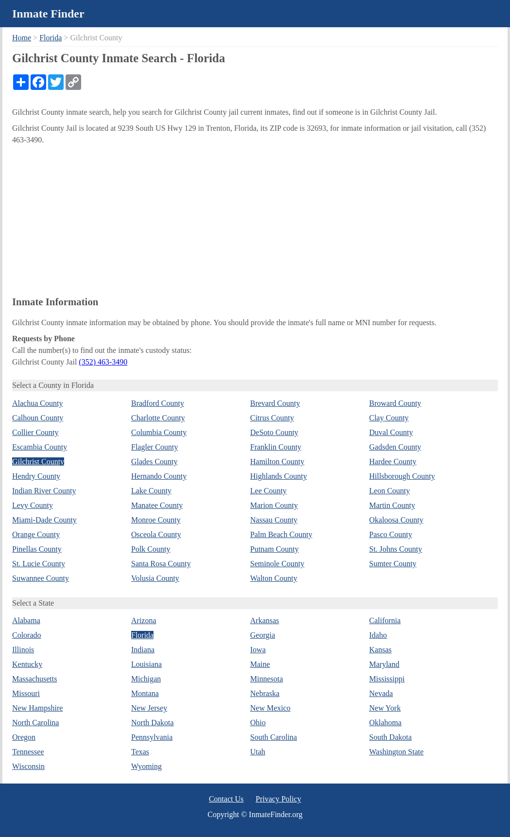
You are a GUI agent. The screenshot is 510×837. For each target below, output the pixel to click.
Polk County (150, 549)
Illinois (23, 649)
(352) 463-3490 (103, 362)
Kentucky (27, 664)
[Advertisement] (255, 219)
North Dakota (152, 722)
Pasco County (390, 534)
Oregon (23, 737)
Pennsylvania (151, 737)
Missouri (26, 693)
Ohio (258, 722)
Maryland (384, 664)
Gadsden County (395, 447)
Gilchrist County (38, 461)
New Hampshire (37, 708)
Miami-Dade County (44, 520)
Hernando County (159, 476)
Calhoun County (37, 418)
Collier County (35, 432)
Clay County (388, 418)
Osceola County (156, 534)
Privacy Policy (278, 799)
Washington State (396, 752)
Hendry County (36, 476)
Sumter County (392, 563)
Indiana (142, 649)
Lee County (268, 491)
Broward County (395, 403)
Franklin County (275, 447)
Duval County (391, 432)
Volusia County (155, 578)
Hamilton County (277, 461)
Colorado (26, 635)
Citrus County (272, 418)
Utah (257, 752)
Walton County (273, 578)
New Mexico (270, 708)
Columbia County (159, 432)
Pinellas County (37, 549)
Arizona (143, 620)
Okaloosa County (396, 520)
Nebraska (264, 693)
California (385, 620)
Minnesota (266, 679)
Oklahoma (385, 722)
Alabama (26, 620)
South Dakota (390, 737)
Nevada (381, 693)
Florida (50, 38)
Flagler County (154, 447)
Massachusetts (34, 679)
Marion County (274, 505)
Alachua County (37, 403)
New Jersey (149, 708)
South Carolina (273, 737)
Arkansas (264, 620)
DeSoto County (274, 432)
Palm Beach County (281, 534)
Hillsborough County (402, 476)
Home (21, 38)
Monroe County (156, 520)
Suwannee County (40, 578)
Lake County (151, 491)
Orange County (36, 534)
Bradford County (157, 403)
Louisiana (146, 664)
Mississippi (387, 679)
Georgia (262, 635)
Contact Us (226, 799)
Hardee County (392, 461)
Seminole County (277, 563)
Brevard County (275, 403)
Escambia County (39, 447)
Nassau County (273, 520)
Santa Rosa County (161, 563)
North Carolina (35, 722)
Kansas (380, 649)
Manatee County (157, 505)
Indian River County (44, 491)
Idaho (378, 635)
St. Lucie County (38, 563)
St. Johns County (395, 549)
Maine (260, 664)
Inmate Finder (48, 13)
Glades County (154, 461)
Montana (145, 693)
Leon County (389, 491)
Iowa (258, 649)
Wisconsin (28, 766)
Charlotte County (158, 418)
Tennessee (28, 752)
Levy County (32, 505)
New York (385, 708)
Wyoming (146, 766)
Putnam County (274, 549)
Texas (140, 752)
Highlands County (278, 476)
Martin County (392, 505)
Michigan (146, 679)
